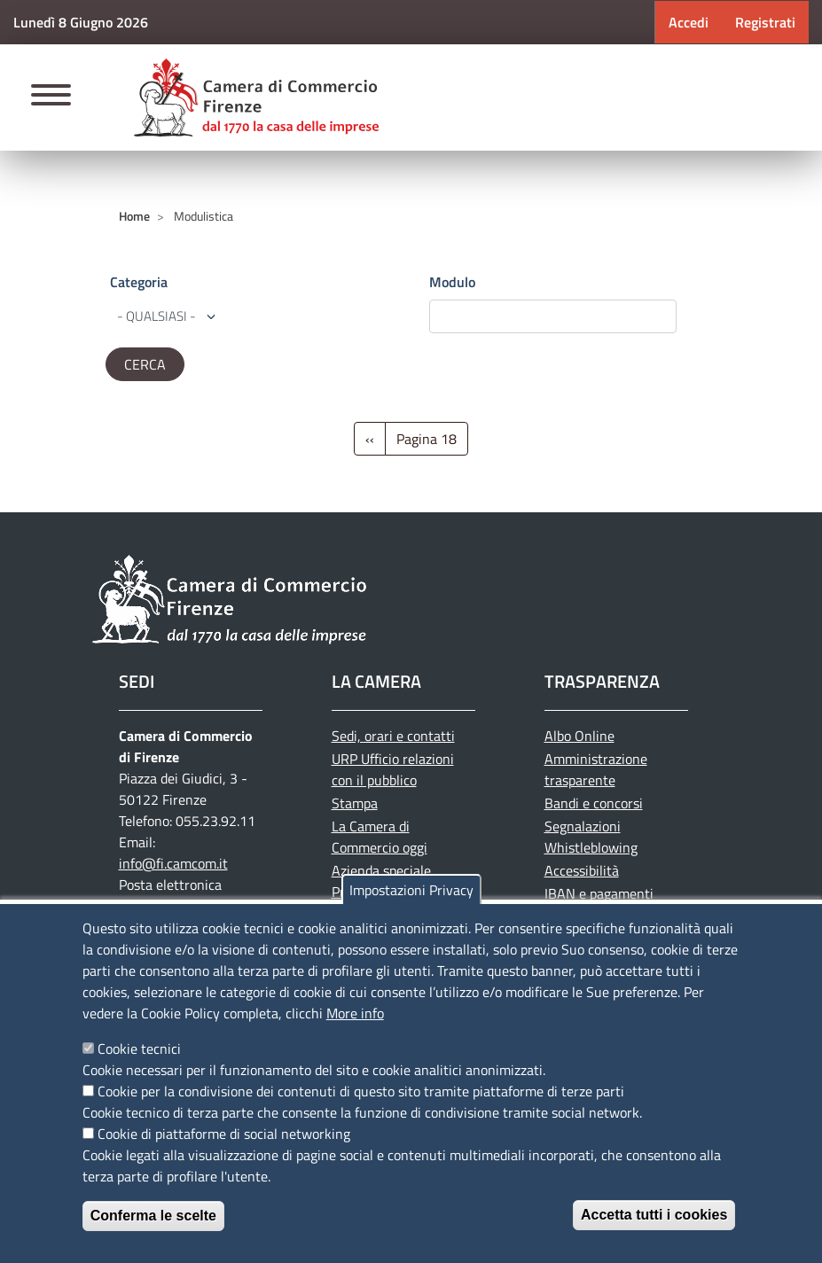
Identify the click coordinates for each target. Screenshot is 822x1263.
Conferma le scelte (153, 1215)
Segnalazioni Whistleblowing (591, 836)
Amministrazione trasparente (595, 769)
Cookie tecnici (139, 1048)
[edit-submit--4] (553, 316)
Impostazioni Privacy (411, 889)
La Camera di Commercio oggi (379, 836)
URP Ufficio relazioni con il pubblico (393, 769)
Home (134, 216)
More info (355, 1013)
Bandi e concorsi (593, 803)
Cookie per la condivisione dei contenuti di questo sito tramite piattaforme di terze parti (361, 1091)
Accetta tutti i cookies (654, 1214)
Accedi (688, 22)
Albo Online (579, 735)
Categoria (139, 281)
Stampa (355, 803)
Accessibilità (581, 870)
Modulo (452, 281)
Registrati (765, 22)
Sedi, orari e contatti (393, 735)
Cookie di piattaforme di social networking (224, 1133)
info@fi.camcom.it (173, 863)
